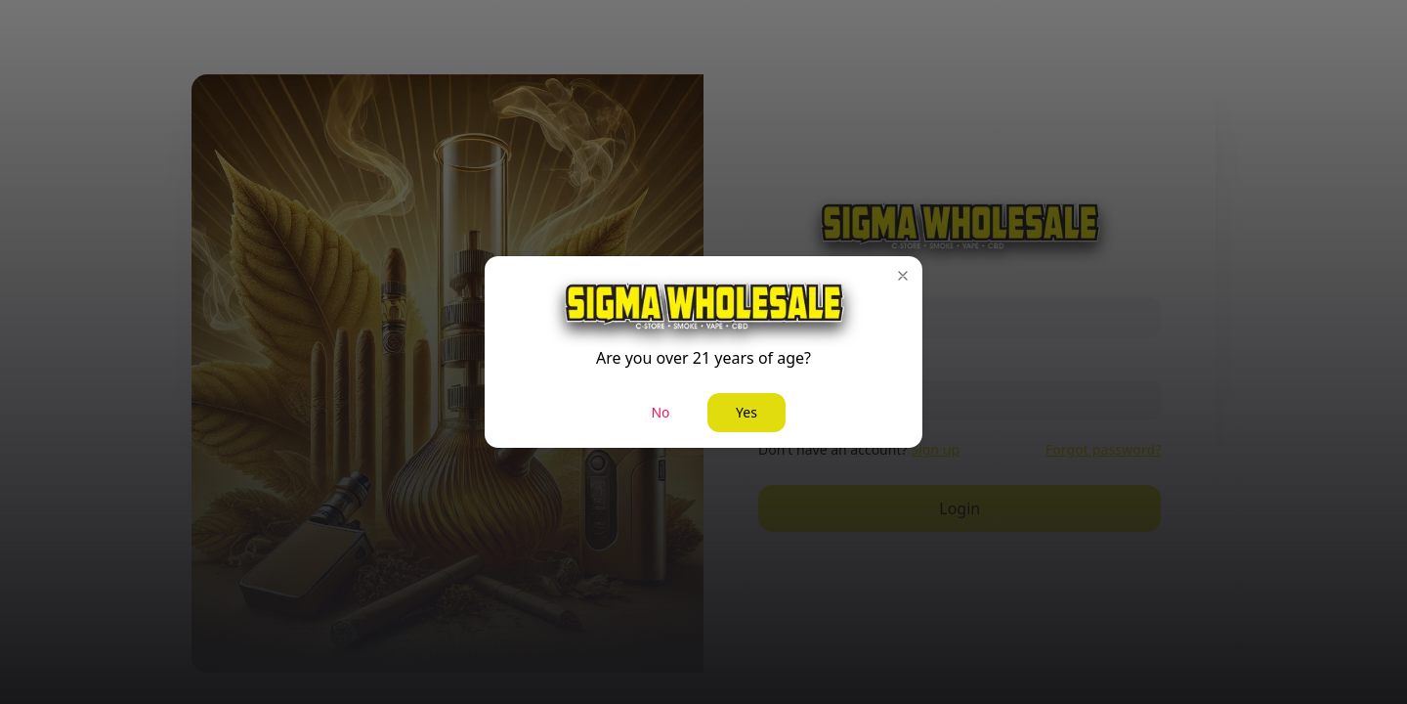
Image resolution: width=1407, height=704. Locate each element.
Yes (746, 412)
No (660, 412)
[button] (902, 275)
